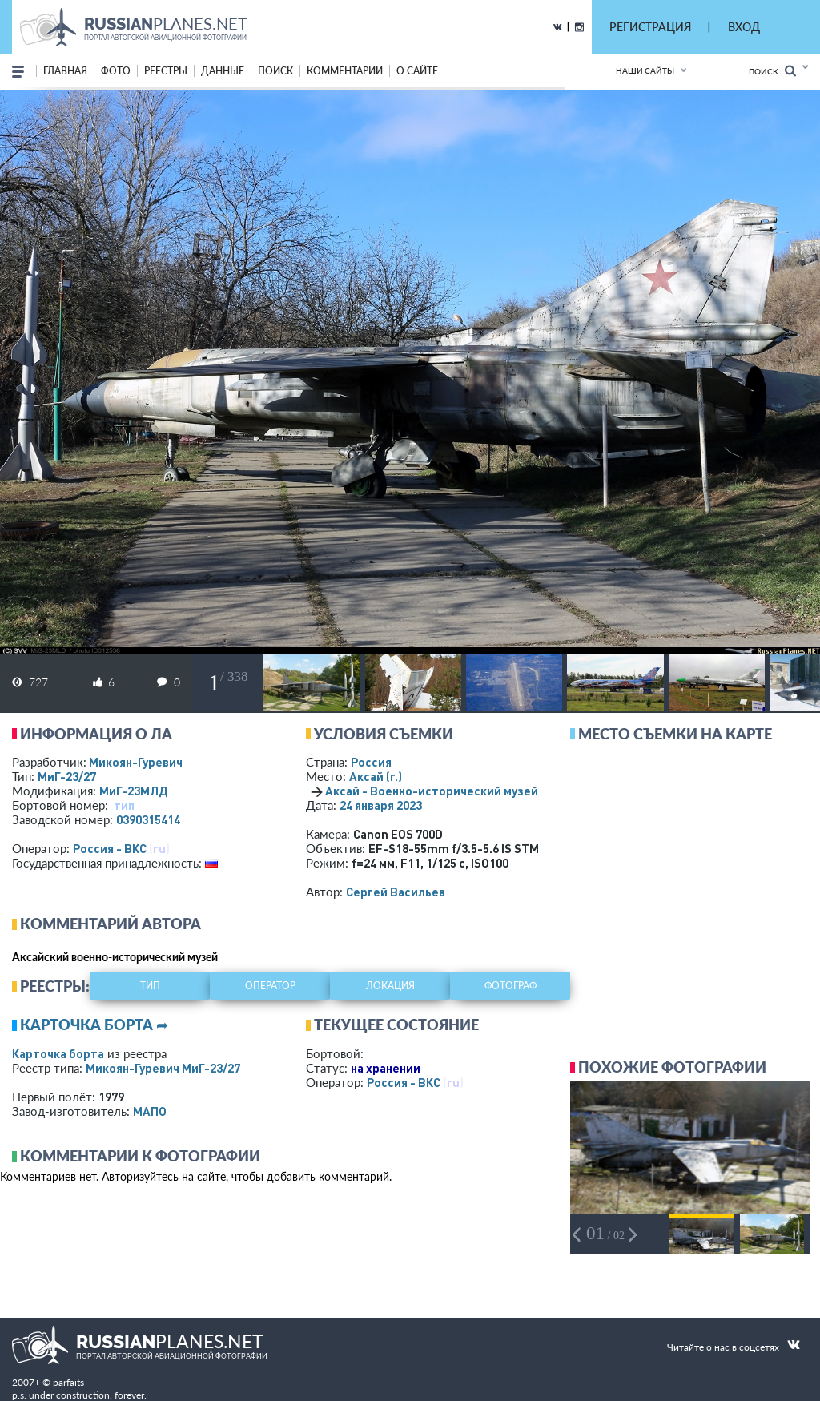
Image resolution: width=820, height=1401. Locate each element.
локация (390, 986)
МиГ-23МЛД (133, 790)
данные (222, 71)
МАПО (150, 1111)
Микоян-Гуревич (136, 762)
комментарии (345, 71)
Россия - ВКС (110, 848)
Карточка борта (58, 1053)
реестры (165, 71)
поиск (275, 71)
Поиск (772, 71)
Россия (371, 762)
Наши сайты (645, 70)
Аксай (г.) (375, 776)
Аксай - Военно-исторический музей (431, 790)
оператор (270, 986)
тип (124, 805)
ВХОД (744, 27)
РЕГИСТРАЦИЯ (650, 27)
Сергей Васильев (395, 891)
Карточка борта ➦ (94, 1024)
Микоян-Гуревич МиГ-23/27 (163, 1068)
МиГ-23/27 (67, 776)
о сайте (417, 71)
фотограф (510, 986)
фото (116, 71)
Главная (65, 71)
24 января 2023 (381, 805)
